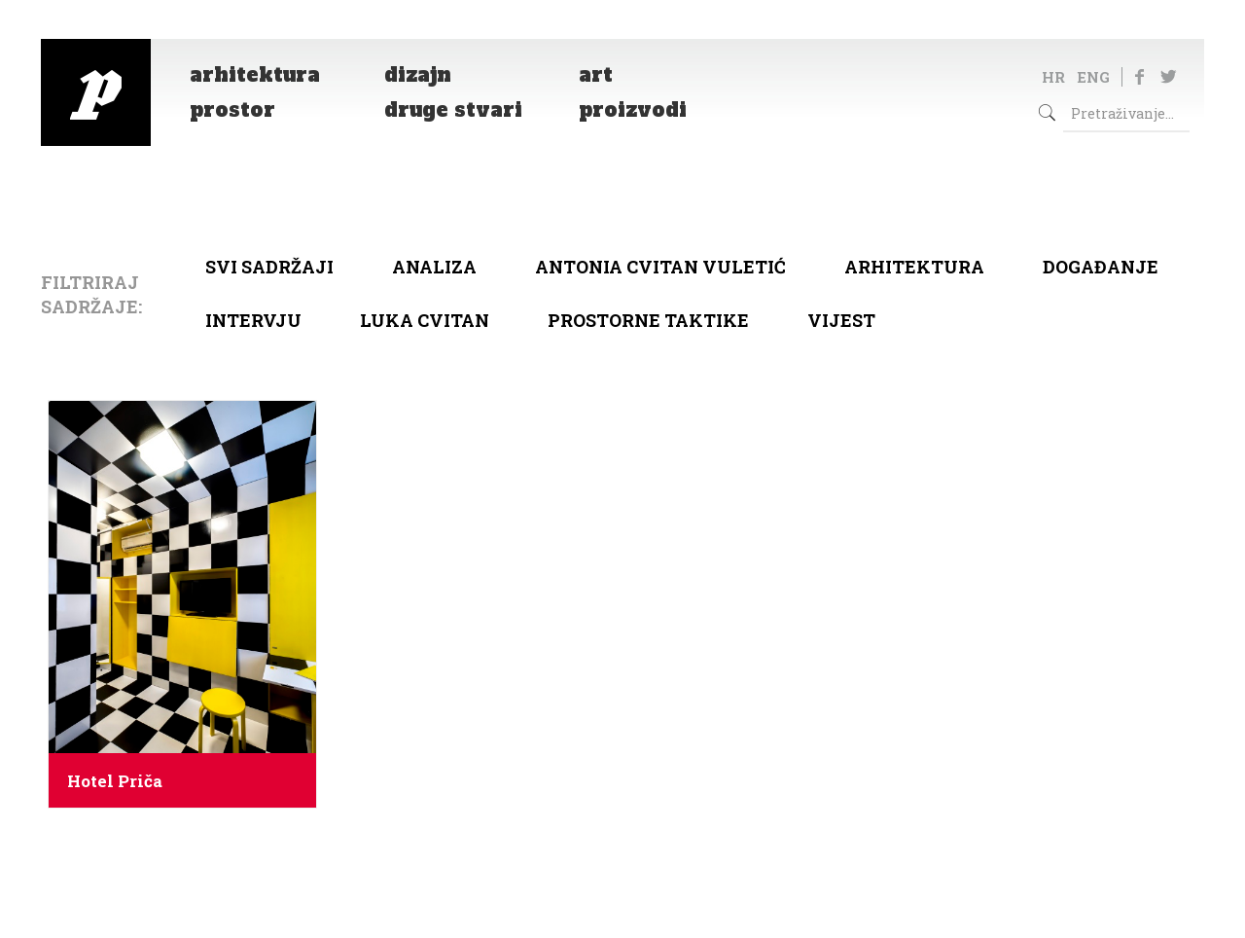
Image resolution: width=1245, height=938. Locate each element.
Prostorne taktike (648, 320)
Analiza (434, 266)
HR (1053, 77)
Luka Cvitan (424, 320)
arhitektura (914, 266)
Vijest (841, 320)
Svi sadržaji (269, 266)
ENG (1093, 77)
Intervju (253, 320)
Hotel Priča (114, 781)
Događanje (1100, 266)
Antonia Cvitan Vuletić (660, 266)
